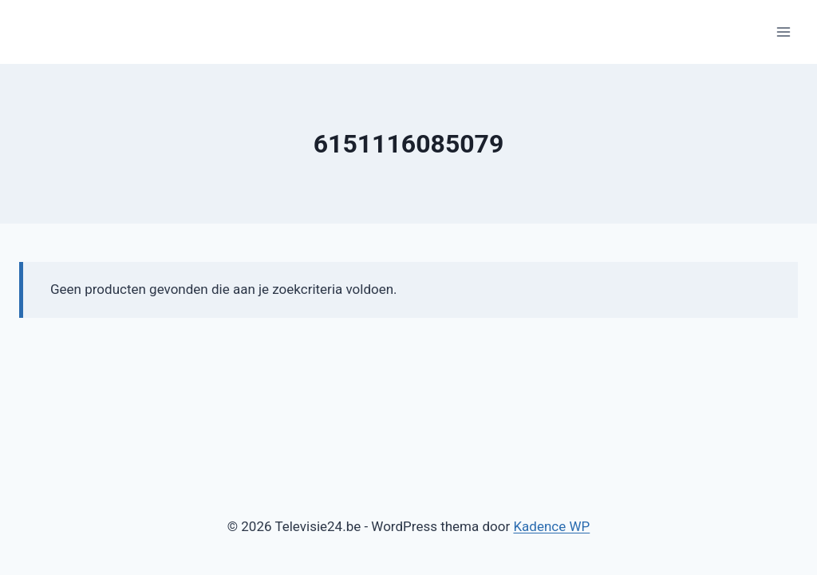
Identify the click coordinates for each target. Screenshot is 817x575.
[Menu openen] (783, 31)
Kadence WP (551, 526)
